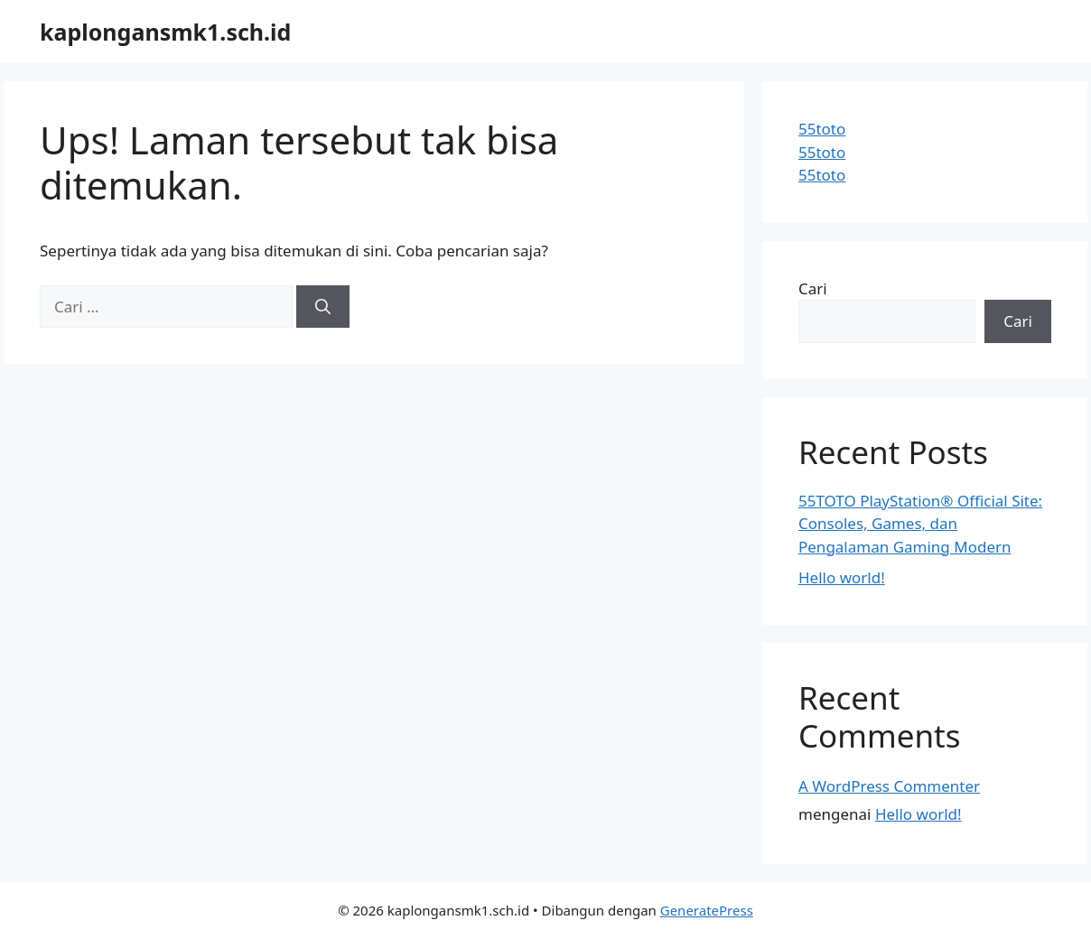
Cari (812, 288)
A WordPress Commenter (889, 786)
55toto (821, 128)
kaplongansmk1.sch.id (165, 31)
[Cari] (323, 307)
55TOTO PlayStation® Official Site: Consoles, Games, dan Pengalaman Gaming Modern (920, 523)
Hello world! (841, 577)
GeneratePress (706, 910)
